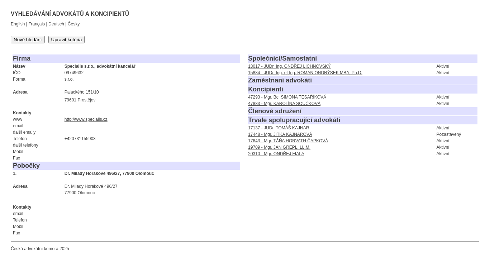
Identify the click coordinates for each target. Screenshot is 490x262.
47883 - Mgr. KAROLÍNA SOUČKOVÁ (284, 103)
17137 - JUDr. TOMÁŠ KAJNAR (278, 127)
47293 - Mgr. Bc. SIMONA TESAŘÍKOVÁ (287, 97)
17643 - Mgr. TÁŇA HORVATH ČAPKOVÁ (288, 140)
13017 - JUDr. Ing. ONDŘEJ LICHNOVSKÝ (289, 66)
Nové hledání (28, 39)
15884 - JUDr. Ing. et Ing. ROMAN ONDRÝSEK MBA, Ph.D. (305, 72)
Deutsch (56, 24)
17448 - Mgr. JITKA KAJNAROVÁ (280, 134)
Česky (74, 24)
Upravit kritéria (66, 39)
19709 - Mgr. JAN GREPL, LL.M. (279, 147)
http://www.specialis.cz (86, 119)
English (18, 24)
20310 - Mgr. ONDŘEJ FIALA (276, 153)
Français (36, 24)
